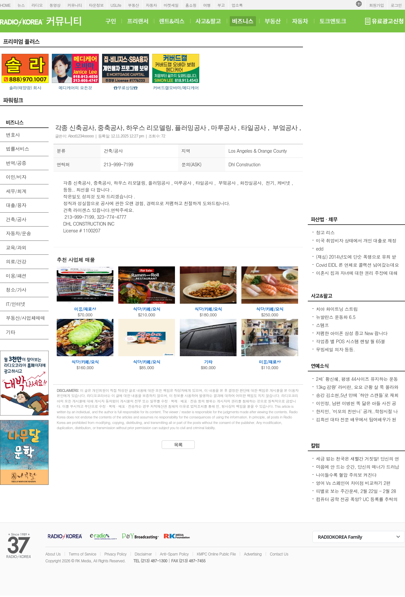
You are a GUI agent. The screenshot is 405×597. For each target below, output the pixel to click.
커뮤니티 (74, 5)
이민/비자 (16, 176)
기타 (10, 332)
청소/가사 (16, 289)
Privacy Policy (115, 553)
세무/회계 (16, 191)
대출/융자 (16, 205)
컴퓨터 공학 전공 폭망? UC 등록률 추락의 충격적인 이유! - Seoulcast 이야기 (357, 502)
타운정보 (96, 5)
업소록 (237, 5)
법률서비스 (17, 148)
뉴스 (21, 5)
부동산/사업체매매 (25, 317)
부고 (221, 5)
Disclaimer (143, 553)
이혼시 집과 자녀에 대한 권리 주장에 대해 (357, 273)
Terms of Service (82, 553)
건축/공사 (16, 219)
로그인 (396, 5)
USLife (115, 5)
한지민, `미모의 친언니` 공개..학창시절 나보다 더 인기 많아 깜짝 (357, 414)
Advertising (252, 553)
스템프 (322, 325)
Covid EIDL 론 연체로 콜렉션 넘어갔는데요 (357, 265)
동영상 (55, 5)
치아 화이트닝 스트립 (337, 309)
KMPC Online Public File (216, 553)
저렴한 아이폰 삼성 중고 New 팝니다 (352, 333)
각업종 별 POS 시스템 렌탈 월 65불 (350, 341)
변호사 (13, 134)
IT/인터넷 (15, 303)
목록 (178, 444)
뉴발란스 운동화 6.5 (335, 317)
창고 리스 (325, 232)
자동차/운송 (18, 233)
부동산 (133, 5)
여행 (207, 5)
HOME (5, 5)
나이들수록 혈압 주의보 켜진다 (346, 475)
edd (319, 248)
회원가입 (376, 5)
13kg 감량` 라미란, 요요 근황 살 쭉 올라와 (357, 387)
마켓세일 (171, 5)
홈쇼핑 (190, 5)
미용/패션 (16, 275)
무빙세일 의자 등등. (335, 349)
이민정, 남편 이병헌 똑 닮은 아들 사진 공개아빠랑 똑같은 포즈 (356, 406)
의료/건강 (16, 261)
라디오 (36, 5)
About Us (53, 553)
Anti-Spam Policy (174, 553)
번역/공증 (16, 162)
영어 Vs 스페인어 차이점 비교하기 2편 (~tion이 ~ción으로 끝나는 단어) (353, 486)
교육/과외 (16, 247)
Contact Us (279, 553)
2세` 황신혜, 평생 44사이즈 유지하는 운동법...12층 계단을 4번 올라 (357, 382)
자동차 (151, 5)
